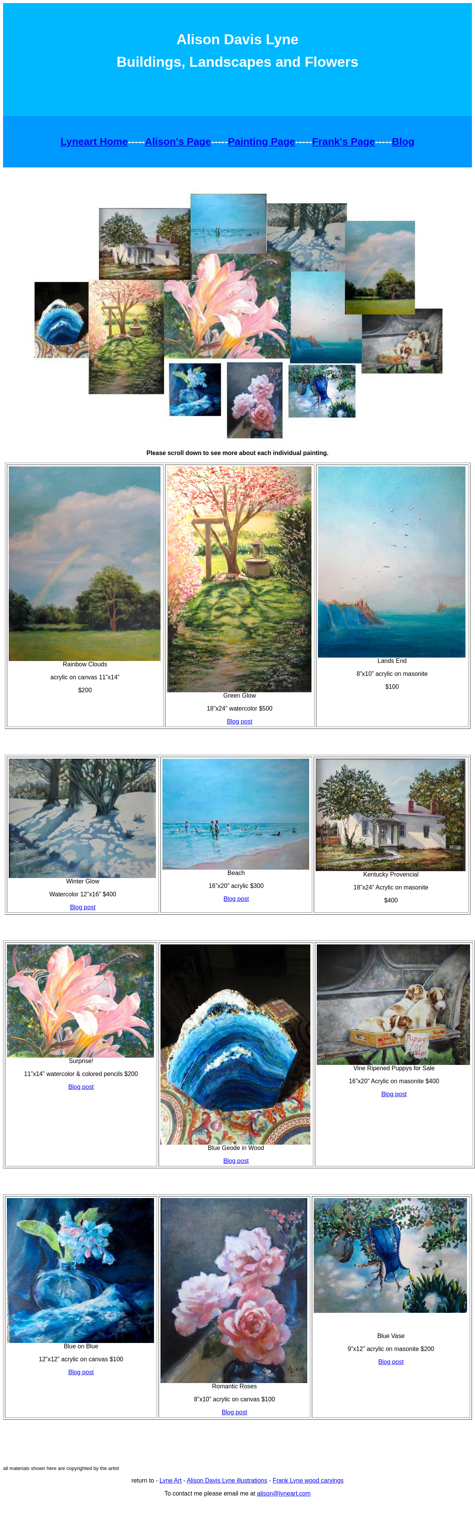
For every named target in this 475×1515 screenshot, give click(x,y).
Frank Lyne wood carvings (308, 1480)
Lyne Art (170, 1480)
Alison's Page (178, 141)
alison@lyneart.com (284, 1493)
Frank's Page (343, 141)
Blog (403, 141)
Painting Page (261, 141)
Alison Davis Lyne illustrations (227, 1480)
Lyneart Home (94, 141)
